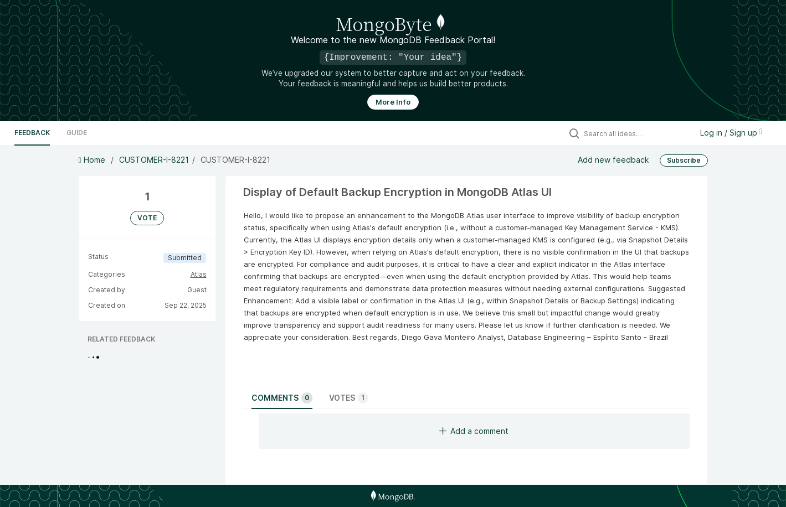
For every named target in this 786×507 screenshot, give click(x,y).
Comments (281, 397)
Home (93, 159)
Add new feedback (613, 159)
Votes (348, 397)
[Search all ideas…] (635, 133)
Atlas (199, 274)
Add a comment (473, 431)
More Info (393, 102)
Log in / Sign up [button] (731, 132)
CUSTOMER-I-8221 (154, 159)
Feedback (32, 132)
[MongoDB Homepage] (393, 495)
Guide (76, 132)
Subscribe (684, 160)
